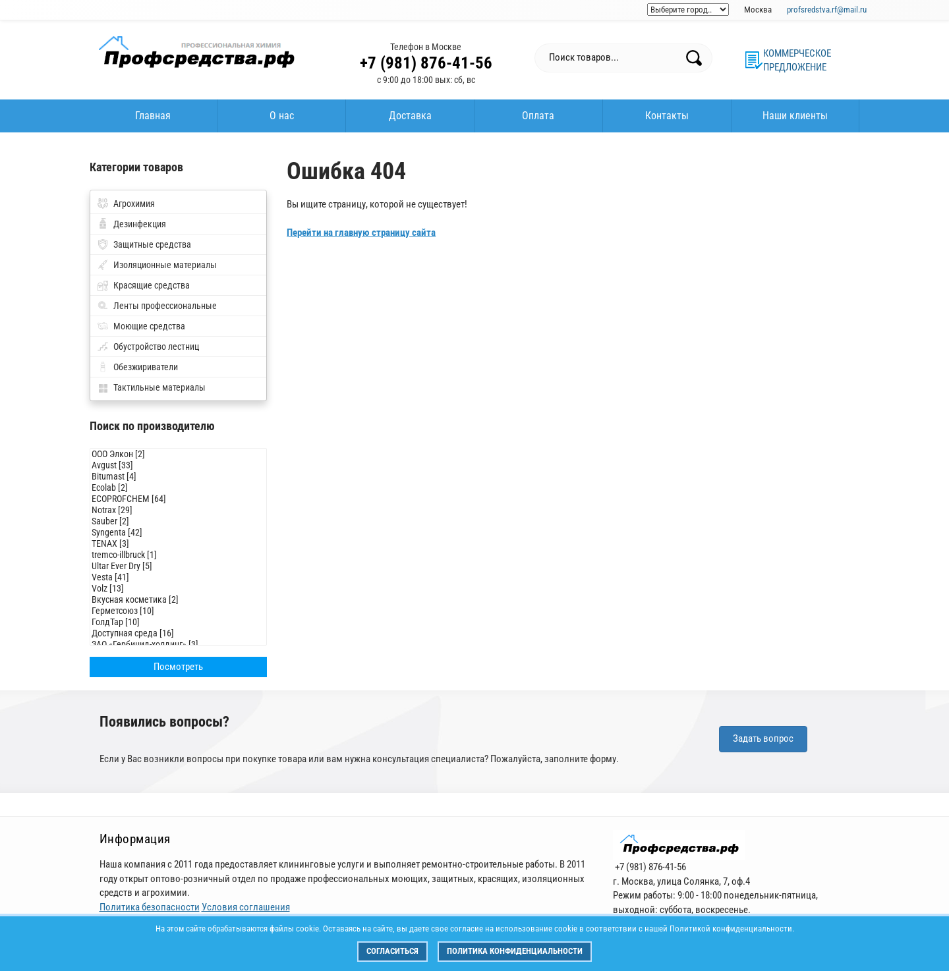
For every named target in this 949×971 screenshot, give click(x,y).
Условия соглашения (246, 907)
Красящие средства (151, 285)
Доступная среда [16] (178, 633)
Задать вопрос (763, 738)
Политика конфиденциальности (515, 951)
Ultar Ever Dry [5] (178, 566)
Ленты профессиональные (165, 305)
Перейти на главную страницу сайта (361, 232)
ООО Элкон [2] (178, 454)
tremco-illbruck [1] (178, 555)
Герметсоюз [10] (178, 611)
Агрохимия (134, 203)
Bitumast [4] (178, 476)
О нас (282, 115)
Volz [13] (178, 588)
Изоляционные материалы (165, 265)
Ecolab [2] (178, 487)
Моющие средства (149, 326)
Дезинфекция (139, 224)
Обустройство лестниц (156, 346)
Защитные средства (152, 244)
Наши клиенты (795, 115)
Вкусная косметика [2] (178, 599)
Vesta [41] (178, 577)
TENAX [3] (178, 543)
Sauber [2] (178, 521)
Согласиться (392, 951)
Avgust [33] (178, 465)
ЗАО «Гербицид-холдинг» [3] (178, 644)
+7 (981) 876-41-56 (426, 62)
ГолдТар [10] (178, 622)
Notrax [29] (178, 510)
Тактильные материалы (159, 387)
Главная (153, 115)
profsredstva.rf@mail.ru (827, 9)
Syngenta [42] (178, 532)
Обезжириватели (145, 367)
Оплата (538, 115)
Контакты (667, 115)
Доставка (410, 115)
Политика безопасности (150, 907)
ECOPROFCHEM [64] (178, 499)
